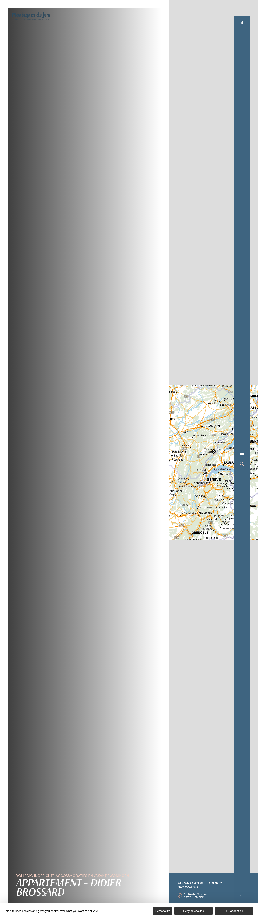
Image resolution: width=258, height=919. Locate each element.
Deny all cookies (193, 911)
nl (241, 22)
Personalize (162, 911)
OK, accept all (234, 911)
